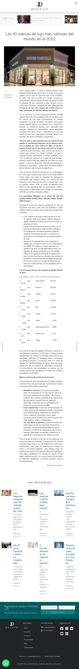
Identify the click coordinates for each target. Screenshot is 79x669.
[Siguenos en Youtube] (62, 633)
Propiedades (28, 640)
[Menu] (76, 3)
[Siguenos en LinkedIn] (66, 633)
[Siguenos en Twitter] (71, 628)
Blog (5, 91)
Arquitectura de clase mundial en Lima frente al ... (70, 554)
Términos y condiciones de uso (30, 656)
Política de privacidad (52, 656)
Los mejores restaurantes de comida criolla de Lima (17, 502)
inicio (25, 628)
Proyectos (27, 636)
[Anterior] (5, 19)
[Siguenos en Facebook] (62, 628)
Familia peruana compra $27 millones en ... (70, 501)
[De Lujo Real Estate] (39, 6)
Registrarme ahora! (58, 612)
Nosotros (27, 632)
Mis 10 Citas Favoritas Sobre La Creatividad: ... (17, 554)
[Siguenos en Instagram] (66, 628)
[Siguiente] (73, 19)
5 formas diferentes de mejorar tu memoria (44, 556)
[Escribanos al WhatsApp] (6, 663)
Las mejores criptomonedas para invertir (44, 501)
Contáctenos (28, 647)
